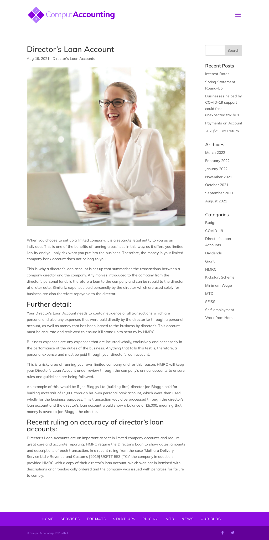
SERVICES (70, 519)
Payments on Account (223, 123)
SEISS (210, 301)
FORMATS (96, 519)
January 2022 (216, 168)
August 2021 (216, 201)
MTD (209, 293)
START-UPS (124, 519)
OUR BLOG (211, 519)
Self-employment (219, 309)
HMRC (210, 269)
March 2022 (215, 152)
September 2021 (219, 193)
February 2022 (217, 160)
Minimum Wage (218, 285)
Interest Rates (217, 73)
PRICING (150, 519)
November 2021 (218, 177)
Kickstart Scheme (220, 277)
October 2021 (216, 184)
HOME (48, 519)
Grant (210, 261)
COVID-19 (214, 230)
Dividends (213, 253)
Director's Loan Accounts (74, 58)
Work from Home (220, 317)
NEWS (188, 519)
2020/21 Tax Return (222, 131)
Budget (211, 222)
